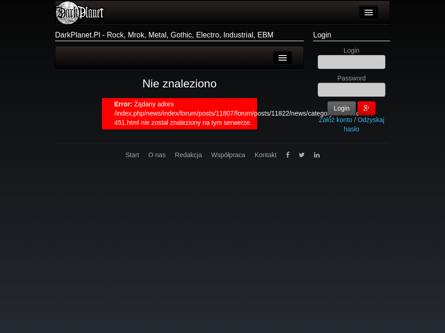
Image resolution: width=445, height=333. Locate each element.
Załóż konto (335, 119)
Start (132, 155)
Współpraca (228, 155)
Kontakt (265, 155)
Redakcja (188, 155)
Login (322, 35)
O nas (157, 155)
